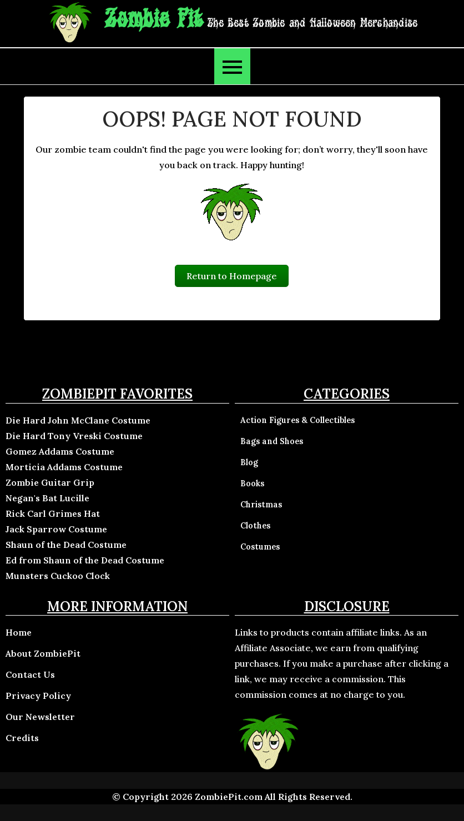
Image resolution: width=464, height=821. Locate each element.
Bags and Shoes (271, 441)
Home (19, 632)
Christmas (261, 505)
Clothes (255, 526)
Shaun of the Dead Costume (66, 544)
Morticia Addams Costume (64, 466)
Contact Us (30, 674)
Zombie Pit (153, 19)
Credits (22, 737)
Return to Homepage (231, 275)
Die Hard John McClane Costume (78, 420)
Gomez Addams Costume (60, 451)
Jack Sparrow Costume (56, 529)
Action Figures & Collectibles (297, 420)
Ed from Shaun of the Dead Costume (85, 560)
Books (252, 483)
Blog (249, 462)
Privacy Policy (38, 695)
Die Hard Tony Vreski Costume (74, 435)
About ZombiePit (43, 653)
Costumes (260, 547)
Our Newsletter (40, 716)
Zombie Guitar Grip (50, 482)
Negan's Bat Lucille (47, 497)
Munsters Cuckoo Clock (58, 575)
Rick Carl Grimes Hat (53, 513)
